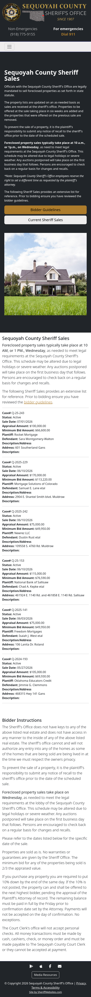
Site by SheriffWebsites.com (45, 992)
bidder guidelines (38, 402)
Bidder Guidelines (45, 209)
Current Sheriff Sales (45, 219)
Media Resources (45, 975)
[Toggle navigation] (9, 46)
